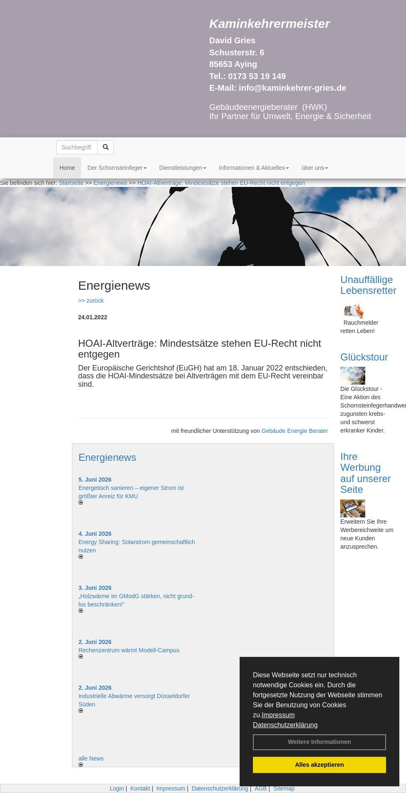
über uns (315, 167)
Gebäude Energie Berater (295, 431)
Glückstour (364, 357)
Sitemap (284, 788)
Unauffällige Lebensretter (368, 285)
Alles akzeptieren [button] (319, 764)
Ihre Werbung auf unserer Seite (365, 473)
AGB (261, 788)
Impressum (278, 714)
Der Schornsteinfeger (116, 167)
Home (67, 167)
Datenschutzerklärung (285, 724)
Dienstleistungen (183, 167)
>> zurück (91, 300)
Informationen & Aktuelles (254, 167)
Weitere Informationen (319, 741)
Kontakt (140, 788)
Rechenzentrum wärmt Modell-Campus (129, 650)
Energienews (107, 457)
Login (117, 788)
